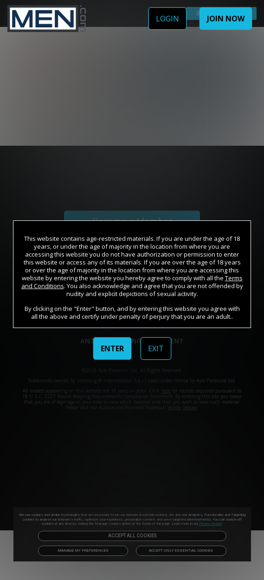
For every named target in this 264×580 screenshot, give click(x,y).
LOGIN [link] (167, 18)
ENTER (112, 348)
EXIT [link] (156, 348)
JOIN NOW (226, 18)
